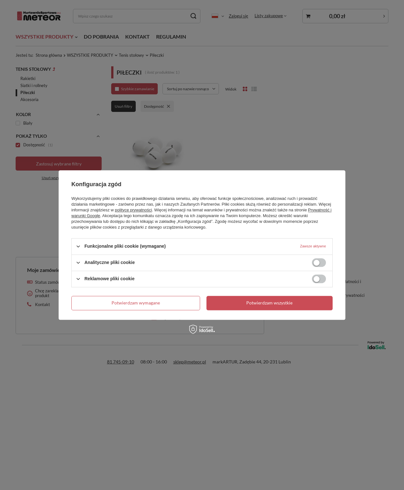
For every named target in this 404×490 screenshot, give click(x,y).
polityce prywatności (133, 210)
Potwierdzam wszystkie (269, 302)
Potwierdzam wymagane (136, 302)
